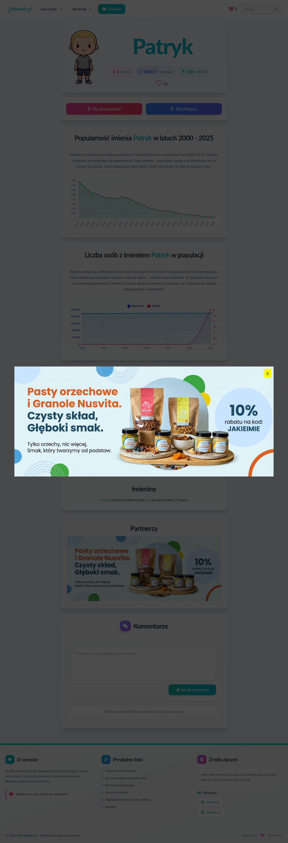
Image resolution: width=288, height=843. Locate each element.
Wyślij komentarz (192, 690)
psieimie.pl (211, 812)
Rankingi (83, 9)
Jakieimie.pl (20, 9)
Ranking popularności (118, 785)
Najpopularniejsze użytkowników (126, 799)
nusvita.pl (210, 802)
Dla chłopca (184, 108)
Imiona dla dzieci (114, 792)
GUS (271, 774)
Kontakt (112, 9)
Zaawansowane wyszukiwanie (123, 778)
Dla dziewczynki (104, 108)
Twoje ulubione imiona (118, 771)
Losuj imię (52, 9)
